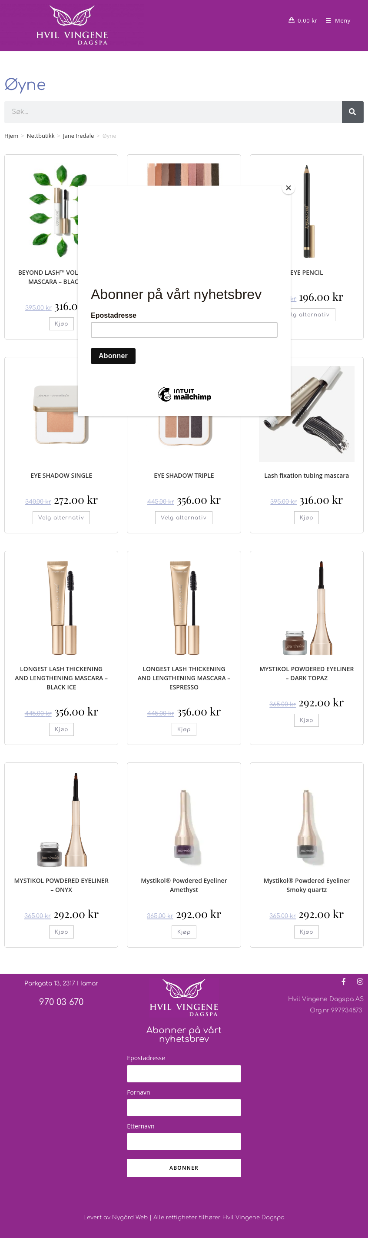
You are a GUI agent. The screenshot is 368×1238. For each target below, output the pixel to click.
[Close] (288, 187)
